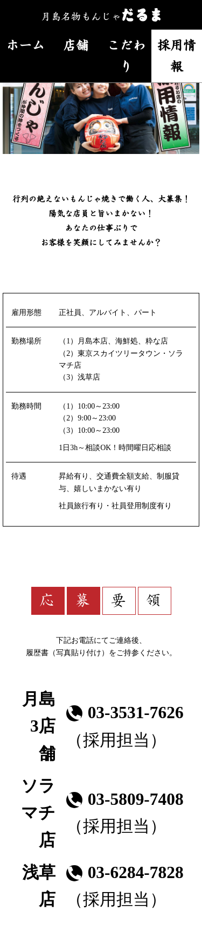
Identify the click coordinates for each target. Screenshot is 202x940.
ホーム (25, 45)
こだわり (126, 55)
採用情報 (176, 55)
